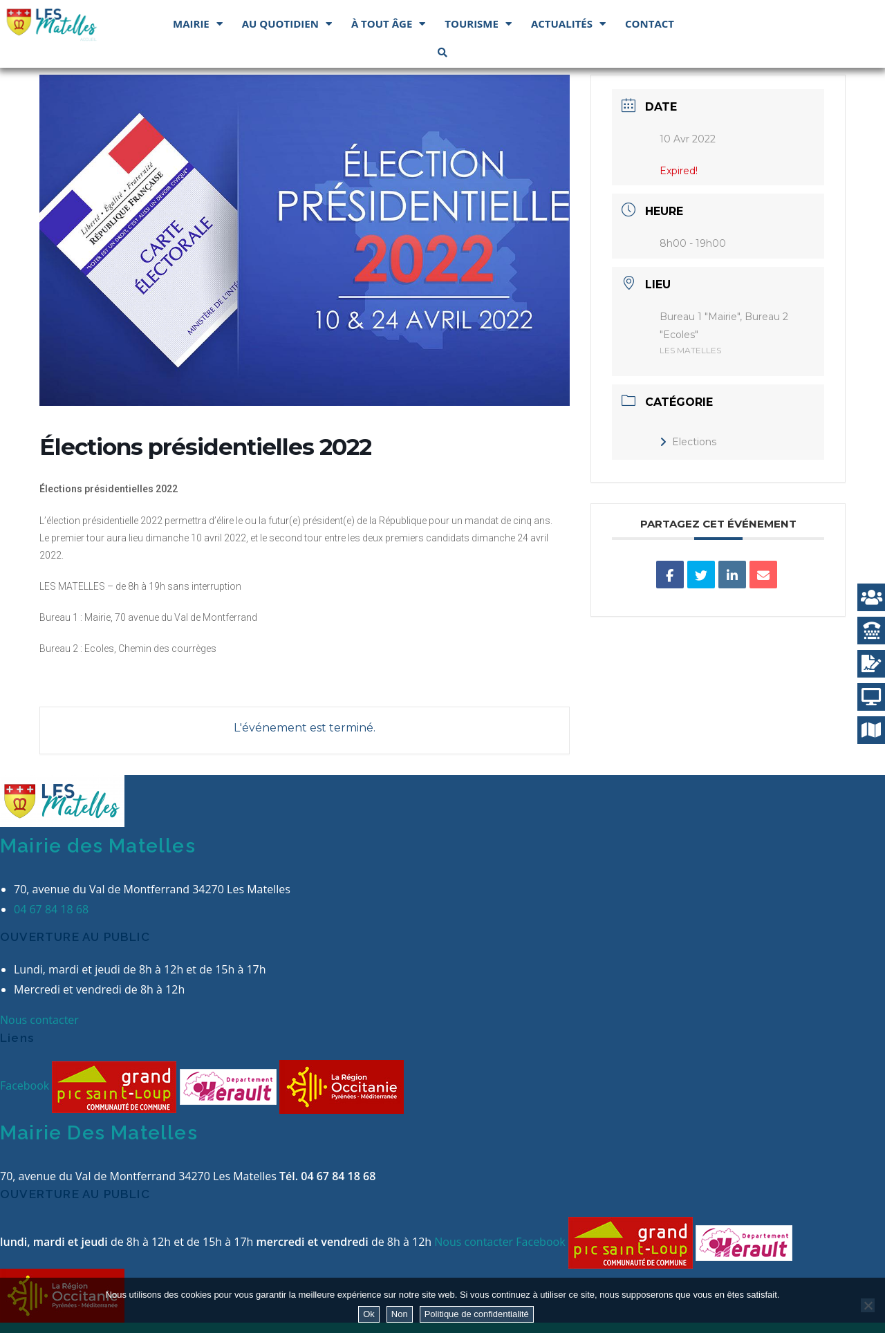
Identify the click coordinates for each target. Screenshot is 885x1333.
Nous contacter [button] (39, 1019)
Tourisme (478, 24)
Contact (649, 23)
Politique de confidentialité (477, 1314)
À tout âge (388, 24)
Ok (369, 1314)
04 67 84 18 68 (51, 909)
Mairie (198, 24)
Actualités (568, 24)
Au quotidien (287, 24)
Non (399, 1314)
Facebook (26, 1086)
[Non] (868, 1305)
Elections (688, 442)
